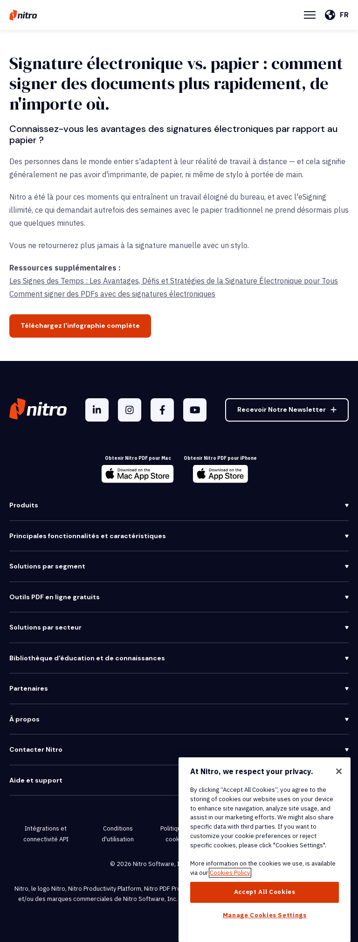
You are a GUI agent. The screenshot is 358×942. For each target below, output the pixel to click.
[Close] (339, 771)
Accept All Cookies (265, 892)
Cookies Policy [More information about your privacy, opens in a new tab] (230, 873)
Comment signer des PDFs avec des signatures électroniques (112, 293)
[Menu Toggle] (310, 15)
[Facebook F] (162, 410)
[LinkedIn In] (97, 410)
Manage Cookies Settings (265, 915)
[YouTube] (195, 410)
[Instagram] (129, 410)
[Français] (337, 15)
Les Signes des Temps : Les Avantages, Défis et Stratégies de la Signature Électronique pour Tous (173, 280)
